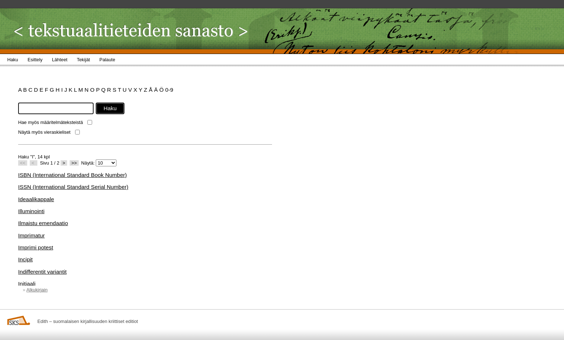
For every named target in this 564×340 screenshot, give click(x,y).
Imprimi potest (35, 247)
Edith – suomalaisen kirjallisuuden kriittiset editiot (87, 321)
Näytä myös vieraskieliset (44, 132)
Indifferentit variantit (42, 272)
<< (22, 163)
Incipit (25, 259)
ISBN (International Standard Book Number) (72, 175)
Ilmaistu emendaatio (43, 223)
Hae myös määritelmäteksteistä (50, 122)
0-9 (169, 90)
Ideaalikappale (36, 199)
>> (74, 163)
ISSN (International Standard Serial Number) (73, 187)
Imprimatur (31, 235)
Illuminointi (31, 211)
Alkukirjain (37, 290)
